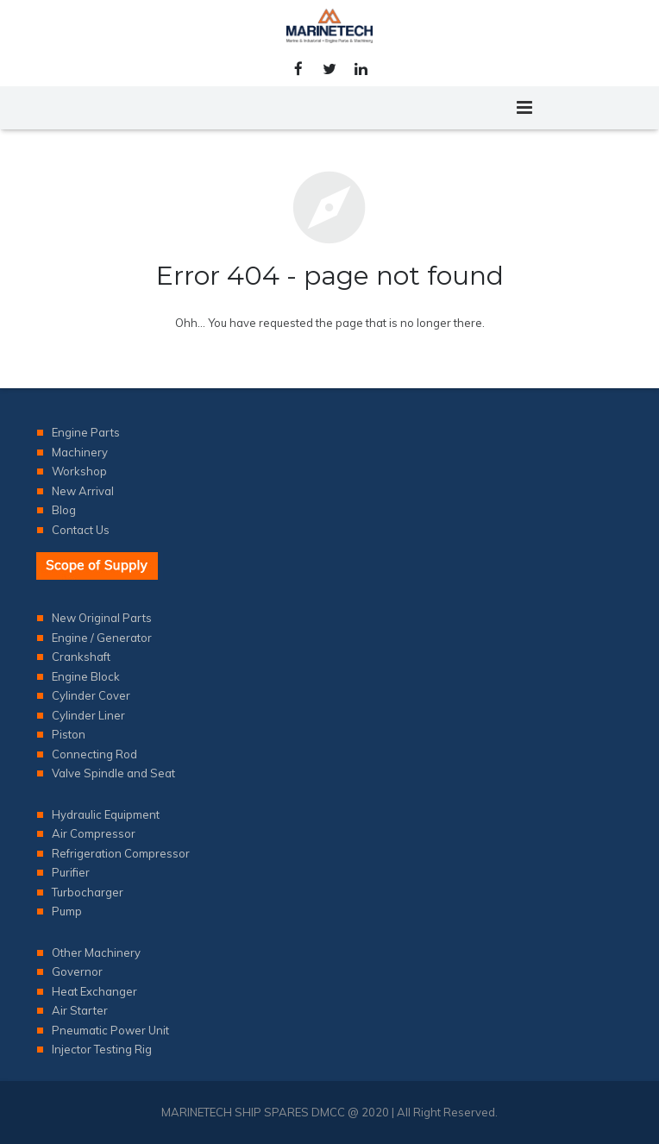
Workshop (79, 471)
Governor (77, 971)
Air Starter (80, 1010)
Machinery (80, 452)
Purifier (71, 872)
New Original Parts (102, 618)
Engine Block (86, 676)
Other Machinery (96, 952)
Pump (67, 911)
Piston (68, 734)
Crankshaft (81, 656)
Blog (64, 510)
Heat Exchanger (94, 991)
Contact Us (81, 530)
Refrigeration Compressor (121, 853)
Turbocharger (87, 892)
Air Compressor (93, 833)
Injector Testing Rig (102, 1049)
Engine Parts (86, 432)
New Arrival (83, 491)
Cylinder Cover (91, 695)
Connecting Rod (94, 754)
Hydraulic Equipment (106, 814)
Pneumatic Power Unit (110, 1030)
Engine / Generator (102, 637)
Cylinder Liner (88, 715)
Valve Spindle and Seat (113, 773)
